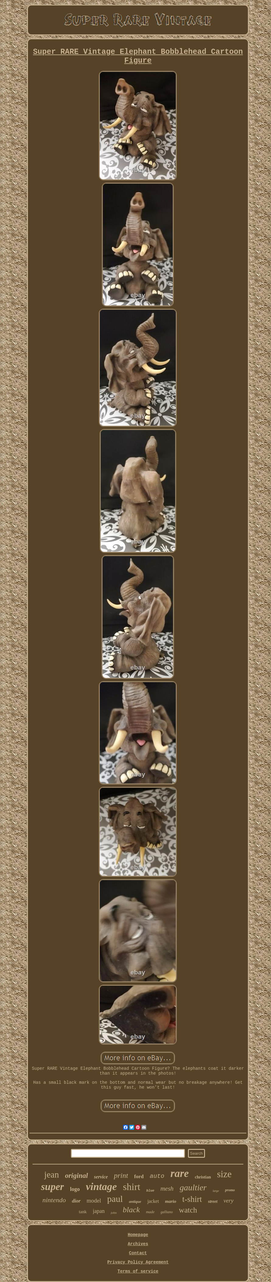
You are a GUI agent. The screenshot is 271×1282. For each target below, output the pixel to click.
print (121, 1175)
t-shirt (192, 1199)
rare (179, 1173)
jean (51, 1174)
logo (75, 1189)
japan (99, 1211)
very (229, 1200)
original (76, 1175)
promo (230, 1190)
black (131, 1209)
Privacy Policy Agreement (138, 1262)
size (224, 1174)
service (101, 1176)
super (52, 1186)
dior (76, 1201)
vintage (101, 1186)
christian (203, 1177)
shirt (131, 1186)
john (114, 1212)
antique (135, 1201)
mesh (166, 1188)
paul (115, 1199)
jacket (153, 1201)
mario (170, 1201)
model (94, 1200)
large (216, 1190)
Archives (138, 1243)
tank (83, 1211)
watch (188, 1210)
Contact (138, 1253)
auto (157, 1176)
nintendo (54, 1200)
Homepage (138, 1234)
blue (150, 1190)
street (212, 1201)
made (150, 1212)
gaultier (193, 1187)
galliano (167, 1212)
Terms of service (137, 1271)
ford (139, 1176)
